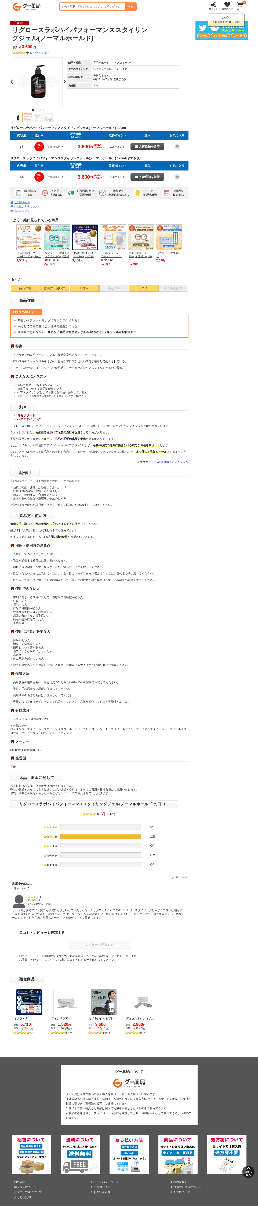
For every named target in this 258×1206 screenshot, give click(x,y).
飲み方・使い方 (54, 288)
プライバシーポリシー (108, 1182)
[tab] (33, 110)
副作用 (84, 288)
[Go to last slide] (12, 81)
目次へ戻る (248, 1174)
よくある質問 (22, 1197)
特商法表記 (180, 1182)
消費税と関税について (187, 1187)
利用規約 (19, 1182)
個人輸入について (25, 1187)
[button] (18, 117)
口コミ (143, 288)
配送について (20, 210)
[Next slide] (64, 81)
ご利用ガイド (20, 202)
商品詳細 (25, 288)
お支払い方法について (25, 206)
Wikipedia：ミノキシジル (172, 461)
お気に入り (227, 9)
